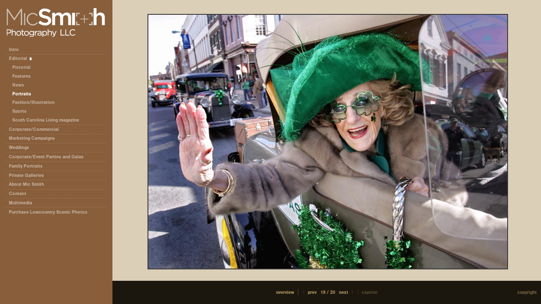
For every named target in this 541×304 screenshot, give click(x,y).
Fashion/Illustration (33, 102)
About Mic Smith (26, 184)
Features (21, 76)
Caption (369, 292)
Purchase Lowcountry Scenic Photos (48, 212)
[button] (285, 292)
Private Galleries (26, 175)
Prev (309, 292)
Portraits (21, 94)
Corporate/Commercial (37, 129)
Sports (19, 111)
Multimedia (20, 203)
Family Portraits (26, 166)
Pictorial (21, 67)
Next (347, 292)
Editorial (21, 58)
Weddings (19, 147)
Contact (17, 193)
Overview (285, 292)
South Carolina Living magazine (45, 120)
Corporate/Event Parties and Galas (49, 157)
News (18, 85)
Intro (14, 49)
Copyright (527, 292)
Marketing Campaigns (32, 138)
